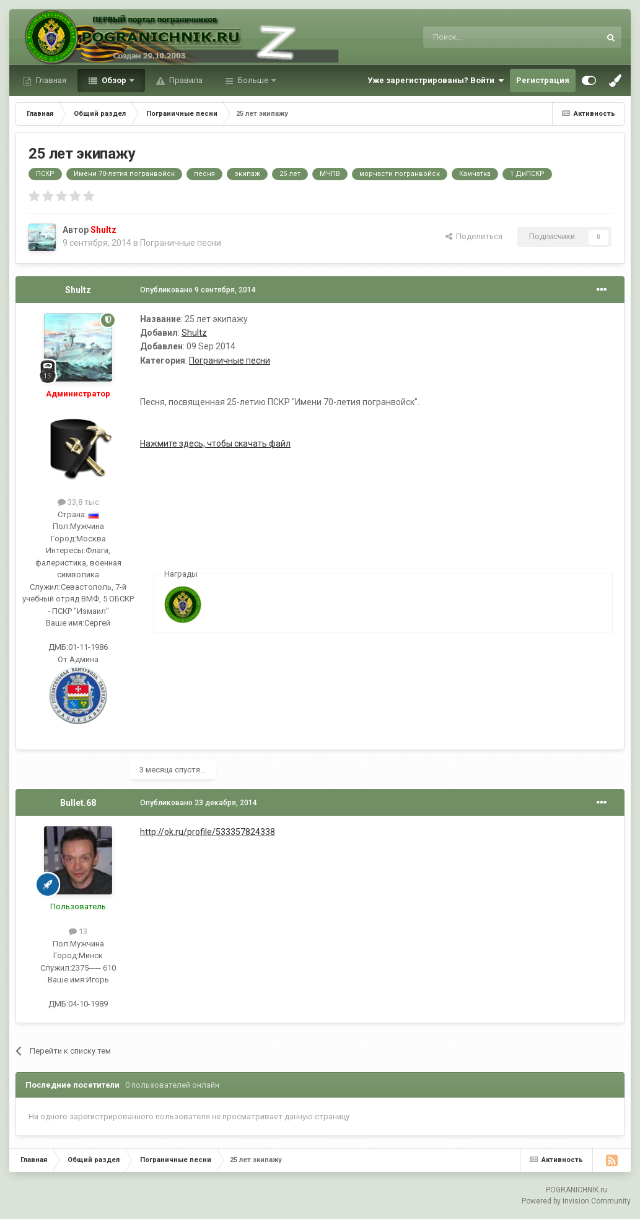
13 (78, 931)
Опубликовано (198, 290)
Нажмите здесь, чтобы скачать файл (215, 443)
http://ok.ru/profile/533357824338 (207, 832)
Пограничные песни (180, 243)
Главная (50, 80)
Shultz (78, 290)
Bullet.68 (78, 803)
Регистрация (542, 80)
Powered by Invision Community (576, 1201)
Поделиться (473, 236)
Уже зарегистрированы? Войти (435, 80)
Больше (253, 80)
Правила (185, 80)
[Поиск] (483, 37)
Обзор (114, 80)
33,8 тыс (78, 502)
